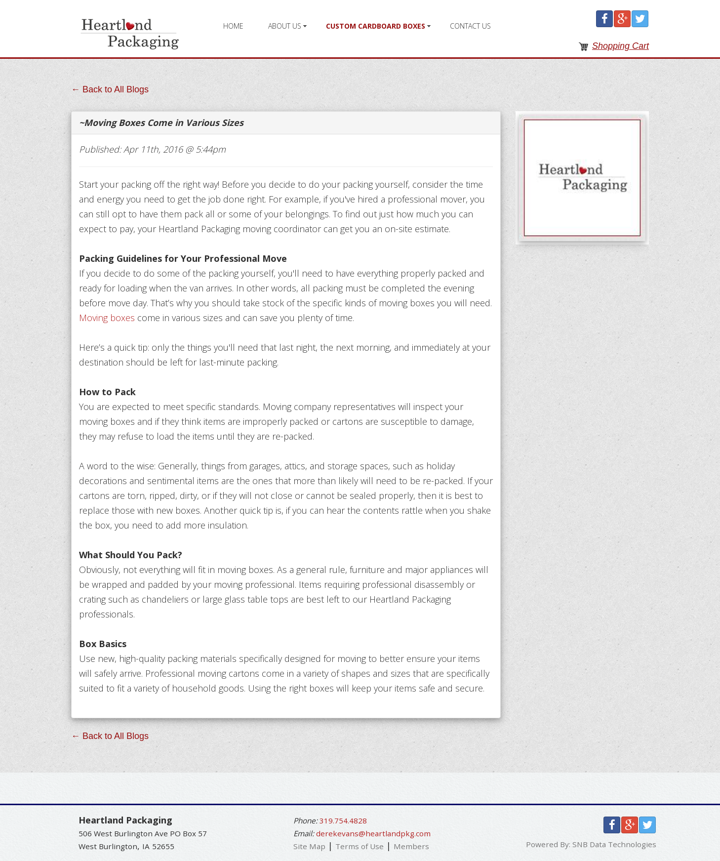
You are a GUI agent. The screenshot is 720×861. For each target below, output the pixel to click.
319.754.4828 (343, 820)
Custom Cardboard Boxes (375, 26)
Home (233, 26)
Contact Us (470, 26)
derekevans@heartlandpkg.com (373, 833)
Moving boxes (107, 318)
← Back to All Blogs (110, 89)
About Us (284, 26)
